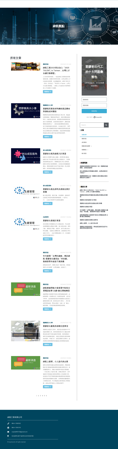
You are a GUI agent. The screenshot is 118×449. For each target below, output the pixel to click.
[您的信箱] (94, 105)
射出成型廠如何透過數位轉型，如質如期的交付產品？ (93, 172)
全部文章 (84, 134)
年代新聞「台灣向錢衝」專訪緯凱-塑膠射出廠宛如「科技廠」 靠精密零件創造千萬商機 (56, 259)
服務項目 (63, 3)
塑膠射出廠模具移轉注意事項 (55, 326)
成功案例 (84, 142)
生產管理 (45, 217)
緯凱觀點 (72, 3)
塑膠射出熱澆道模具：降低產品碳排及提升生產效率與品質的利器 (93, 227)
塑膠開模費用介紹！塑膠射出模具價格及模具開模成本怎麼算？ (93, 176)
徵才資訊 (84, 153)
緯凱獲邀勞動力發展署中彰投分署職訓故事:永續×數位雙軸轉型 (94, 215)
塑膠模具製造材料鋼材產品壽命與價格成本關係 (93, 195)
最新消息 (45, 64)
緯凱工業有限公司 (14, 417)
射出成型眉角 (47, 150)
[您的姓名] (94, 99)
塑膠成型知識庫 (87, 146)
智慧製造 (85, 149)
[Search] (106, 125)
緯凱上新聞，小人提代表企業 (55, 361)
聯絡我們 (91, 3)
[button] (109, 3)
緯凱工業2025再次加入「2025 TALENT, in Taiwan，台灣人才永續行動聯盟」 (56, 70)
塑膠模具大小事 (48, 105)
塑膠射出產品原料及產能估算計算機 (91, 203)
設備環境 (54, 3)
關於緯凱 (44, 3)
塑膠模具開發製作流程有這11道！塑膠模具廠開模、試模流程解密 (94, 167)
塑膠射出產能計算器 (51, 220)
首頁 (36, 3)
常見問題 (81, 3)
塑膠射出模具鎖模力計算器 (54, 154)
